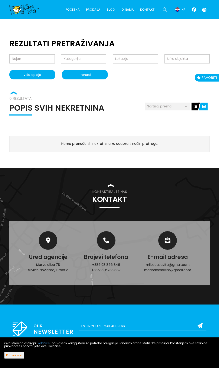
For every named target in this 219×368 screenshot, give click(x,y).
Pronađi (85, 74)
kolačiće (44, 343)
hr (180, 9)
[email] (142, 325)
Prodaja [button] (93, 9)
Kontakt (147, 9)
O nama (127, 9)
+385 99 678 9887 (106, 270)
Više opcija (32, 74)
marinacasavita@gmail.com (167, 270)
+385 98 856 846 (106, 264)
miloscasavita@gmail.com (168, 264)
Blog (111, 9)
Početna (72, 9)
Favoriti (207, 77)
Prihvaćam (14, 355)
